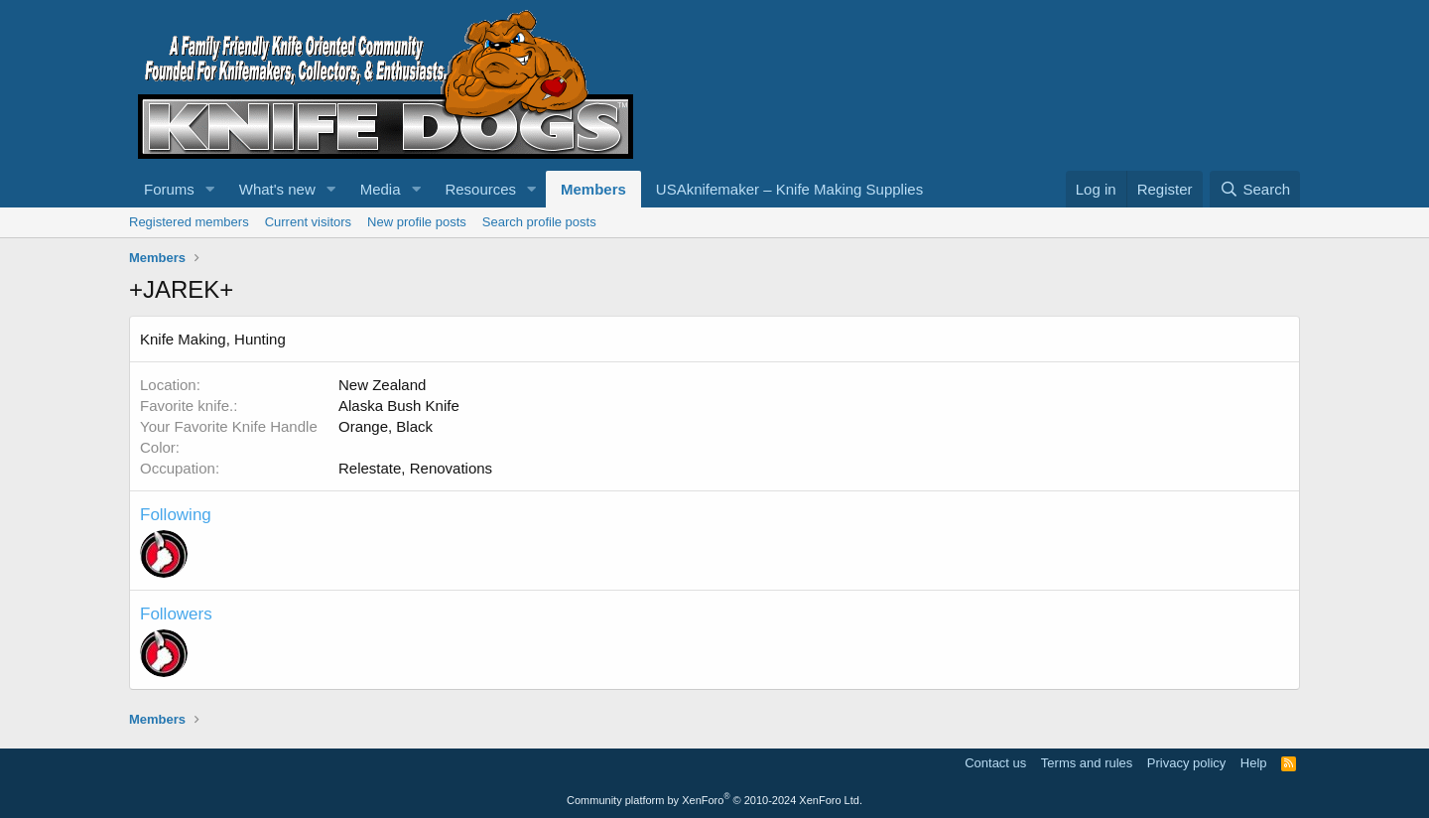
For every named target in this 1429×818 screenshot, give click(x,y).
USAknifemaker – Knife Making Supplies (789, 189)
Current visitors (308, 221)
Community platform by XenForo (714, 800)
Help (1253, 762)
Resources (480, 189)
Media (380, 189)
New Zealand (382, 384)
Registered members (189, 221)
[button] (210, 189)
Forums (169, 189)
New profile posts (416, 221)
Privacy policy (1186, 762)
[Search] (1255, 189)
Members (593, 189)
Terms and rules (1086, 762)
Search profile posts (539, 221)
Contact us (995, 762)
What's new (277, 189)
